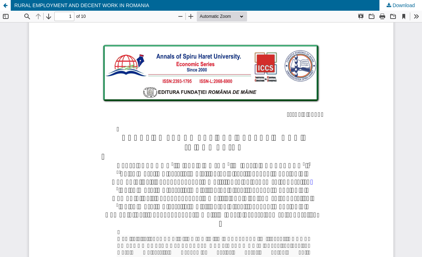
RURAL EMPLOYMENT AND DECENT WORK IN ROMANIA (81, 5)
